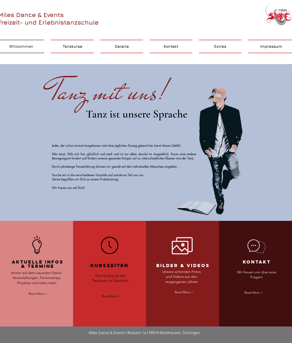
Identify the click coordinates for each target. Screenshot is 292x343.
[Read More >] (37, 294)
